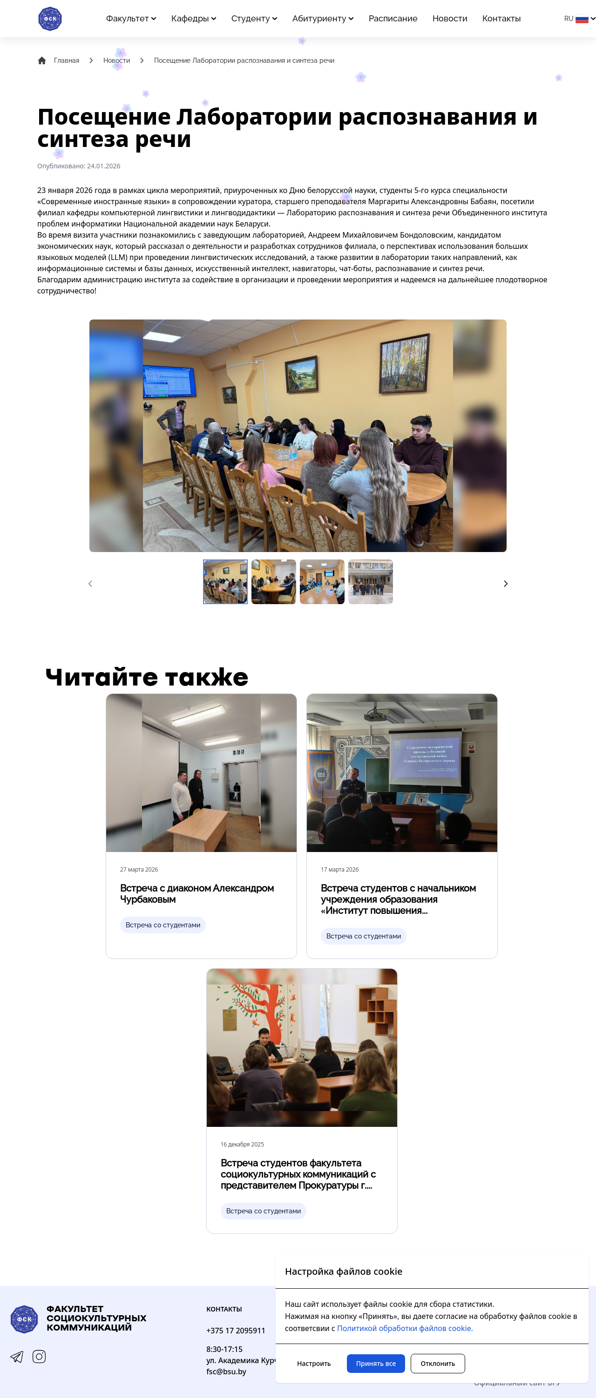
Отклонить (437, 1363)
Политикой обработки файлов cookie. (405, 1328)
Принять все (376, 1363)
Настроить (314, 1363)
